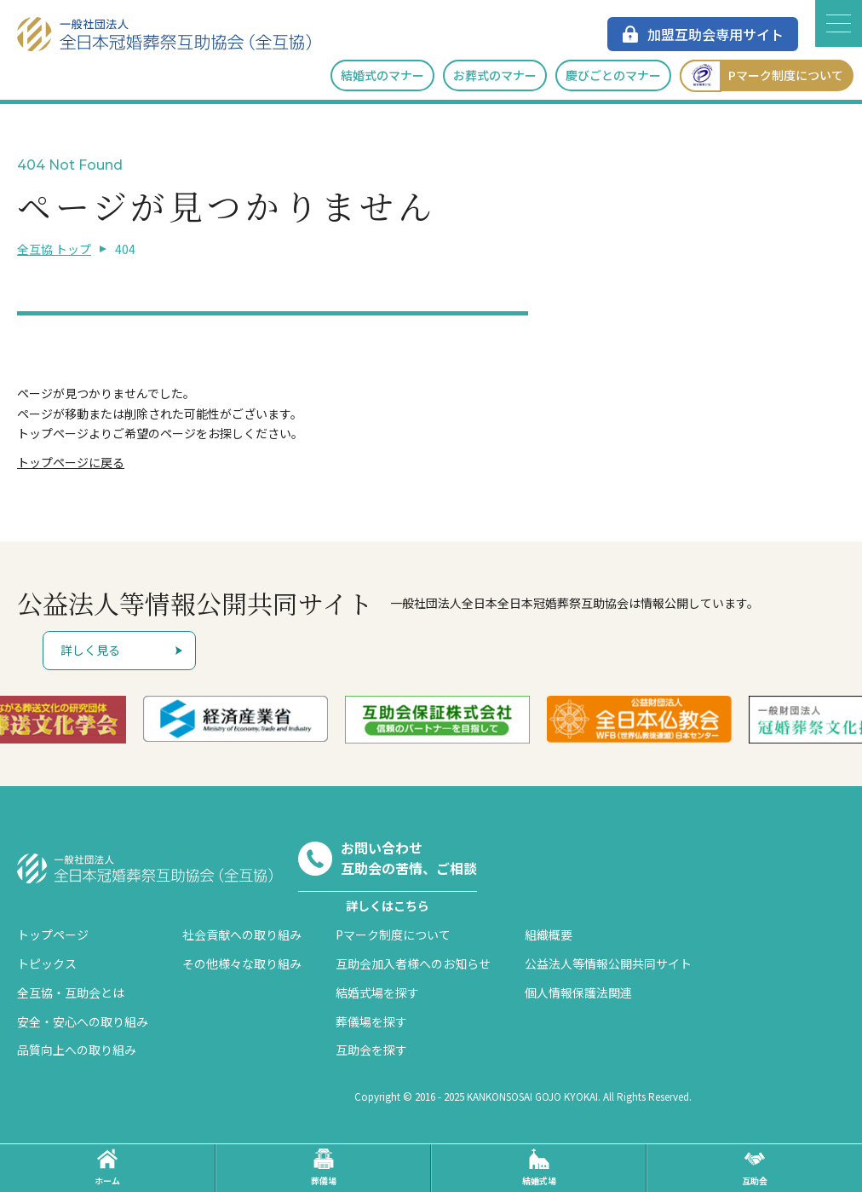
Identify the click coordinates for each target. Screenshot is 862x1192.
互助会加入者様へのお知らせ (413, 963)
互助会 (754, 1168)
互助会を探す (371, 1049)
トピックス (47, 963)
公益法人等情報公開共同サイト (608, 963)
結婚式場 (539, 1168)
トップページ (53, 934)
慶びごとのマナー (613, 75)
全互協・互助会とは (70, 992)
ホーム (107, 1168)
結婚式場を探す (377, 992)
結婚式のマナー (382, 75)
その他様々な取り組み (242, 963)
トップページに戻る (70, 462)
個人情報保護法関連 (578, 992)
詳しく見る (90, 649)
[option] (263, 719)
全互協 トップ (54, 248)
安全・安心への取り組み (82, 1021)
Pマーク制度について (761, 75)
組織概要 (548, 934)
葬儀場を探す (371, 1021)
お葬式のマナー (495, 75)
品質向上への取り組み (76, 1049)
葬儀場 (323, 1168)
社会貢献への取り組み (242, 934)
